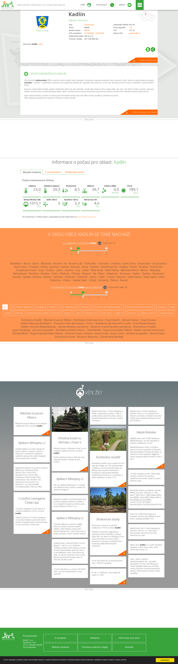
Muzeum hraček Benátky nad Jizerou (111, 326)
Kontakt (129, 647)
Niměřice (34, 273)
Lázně (78, 313)
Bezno (27, 263)
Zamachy (103, 280)
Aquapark (40, 307)
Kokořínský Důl (109, 266)
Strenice (58, 277)
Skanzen (85, 307)
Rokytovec (112, 273)
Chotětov (116, 263)
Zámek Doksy (156, 333)
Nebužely (155, 270)
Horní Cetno (20, 266)
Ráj (94, 273)
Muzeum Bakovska (87, 336)
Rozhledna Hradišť (31, 320)
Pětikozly (64, 273)
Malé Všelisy (112, 270)
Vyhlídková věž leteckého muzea (113, 323)
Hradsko (34, 266)
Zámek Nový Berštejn (111, 336)
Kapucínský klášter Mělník (117, 330)
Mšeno (144, 270)
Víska (161, 277)
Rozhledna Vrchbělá (144, 326)
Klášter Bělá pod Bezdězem (36, 323)
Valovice (120, 277)
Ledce (40, 44)
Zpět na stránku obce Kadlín (144, 112)
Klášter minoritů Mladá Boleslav (38, 326)
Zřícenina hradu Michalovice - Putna (73, 323)
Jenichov (54, 266)
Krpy (41, 270)
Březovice (46, 263)
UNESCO (53, 307)
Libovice (69, 270)
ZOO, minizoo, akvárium (21, 307)
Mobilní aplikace (60, 647)
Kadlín (76, 14)
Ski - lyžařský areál (69, 307)
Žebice (114, 280)
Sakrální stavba (166, 313)
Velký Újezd (150, 277)
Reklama (94, 637)
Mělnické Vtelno (129, 270)
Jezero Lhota (102, 333)
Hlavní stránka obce (148, 60)
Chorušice (103, 263)
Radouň (86, 273)
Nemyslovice (20, 273)
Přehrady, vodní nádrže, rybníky (106, 307)
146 (130, 27)
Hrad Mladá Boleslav (144, 323)
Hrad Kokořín (112, 320)
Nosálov (45, 273)
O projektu (60, 637)
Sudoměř (82, 277)
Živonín (124, 280)
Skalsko (146, 273)
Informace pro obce (129, 637)
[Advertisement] (89, 139)
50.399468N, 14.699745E (94, 33)
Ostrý (55, 273)
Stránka (37, 277)
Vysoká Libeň (80, 280)
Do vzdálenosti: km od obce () (76, 287)
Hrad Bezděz (94, 330)
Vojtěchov (55, 280)
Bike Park (106, 313)
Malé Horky (97, 270)
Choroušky (90, 263)
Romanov (125, 273)
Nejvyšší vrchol (91, 313)
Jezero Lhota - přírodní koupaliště (129, 333)
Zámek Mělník (20, 333)
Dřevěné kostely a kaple (37, 313)
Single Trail (119, 313)
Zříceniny (19, 313)
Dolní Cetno (129, 263)
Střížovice (70, 277)
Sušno (93, 277)
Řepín (101, 273)
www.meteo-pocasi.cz (86, 216)
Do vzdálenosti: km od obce (79, 243)
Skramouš (158, 273)
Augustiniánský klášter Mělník (46, 333)
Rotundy (56, 313)
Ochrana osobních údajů (95, 647)
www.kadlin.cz (134, 33)
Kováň (133, 266)
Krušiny (50, 270)
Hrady (172, 307)
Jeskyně (67, 313)
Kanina (65, 266)
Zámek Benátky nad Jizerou (73, 326)
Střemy (47, 277)
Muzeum (132, 313)
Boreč (36, 263)
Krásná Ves (156, 266)
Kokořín (94, 266)
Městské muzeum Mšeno (58, 320)
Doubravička (159, 263)
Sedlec (136, 273)
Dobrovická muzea (65, 336)
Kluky (85, 266)
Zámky (8, 313)
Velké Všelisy (134, 277)
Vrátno (67, 280)
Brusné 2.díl (75, 263)
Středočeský (89, 24)
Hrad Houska (148, 320)
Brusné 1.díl (60, 263)
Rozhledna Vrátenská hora (88, 320)
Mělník (86, 30)
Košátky (123, 266)
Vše (5, 307)
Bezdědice (16, 263)
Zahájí (92, 280)
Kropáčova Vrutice (26, 270)
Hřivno (44, 266)
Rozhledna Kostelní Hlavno (70, 330)
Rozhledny (160, 307)
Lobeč (85, 270)
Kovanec (143, 266)
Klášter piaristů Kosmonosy (149, 330)
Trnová (110, 277)
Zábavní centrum (148, 313)
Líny (77, 270)
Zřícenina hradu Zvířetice (79, 333)
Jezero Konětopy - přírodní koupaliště (32, 330)
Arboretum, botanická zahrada (138, 307)
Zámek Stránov (130, 320)
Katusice (75, 266)
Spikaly (27, 277)
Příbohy (75, 273)
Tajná (102, 277)
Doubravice (144, 263)
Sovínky (16, 277)
